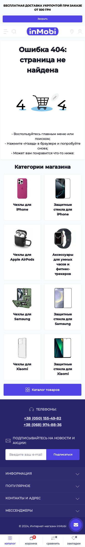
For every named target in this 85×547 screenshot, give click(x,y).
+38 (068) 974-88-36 (42, 425)
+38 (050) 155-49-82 (42, 418)
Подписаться (62, 454)
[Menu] (6, 31)
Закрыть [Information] (43, 18)
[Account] (80, 31)
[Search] (14, 31)
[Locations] (72, 31)
